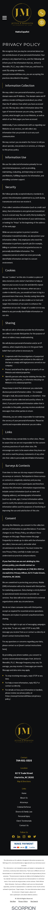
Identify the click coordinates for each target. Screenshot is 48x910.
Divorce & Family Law (24, 811)
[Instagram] (24, 836)
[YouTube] (29, 836)
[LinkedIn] (18, 836)
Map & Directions (24, 781)
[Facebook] (13, 836)
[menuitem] (13, 901)
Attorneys (24, 802)
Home (24, 793)
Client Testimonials (24, 821)
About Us (24, 798)
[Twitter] (34, 836)
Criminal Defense (24, 807)
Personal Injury (24, 816)
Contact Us (24, 825)
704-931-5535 (24, 760)
